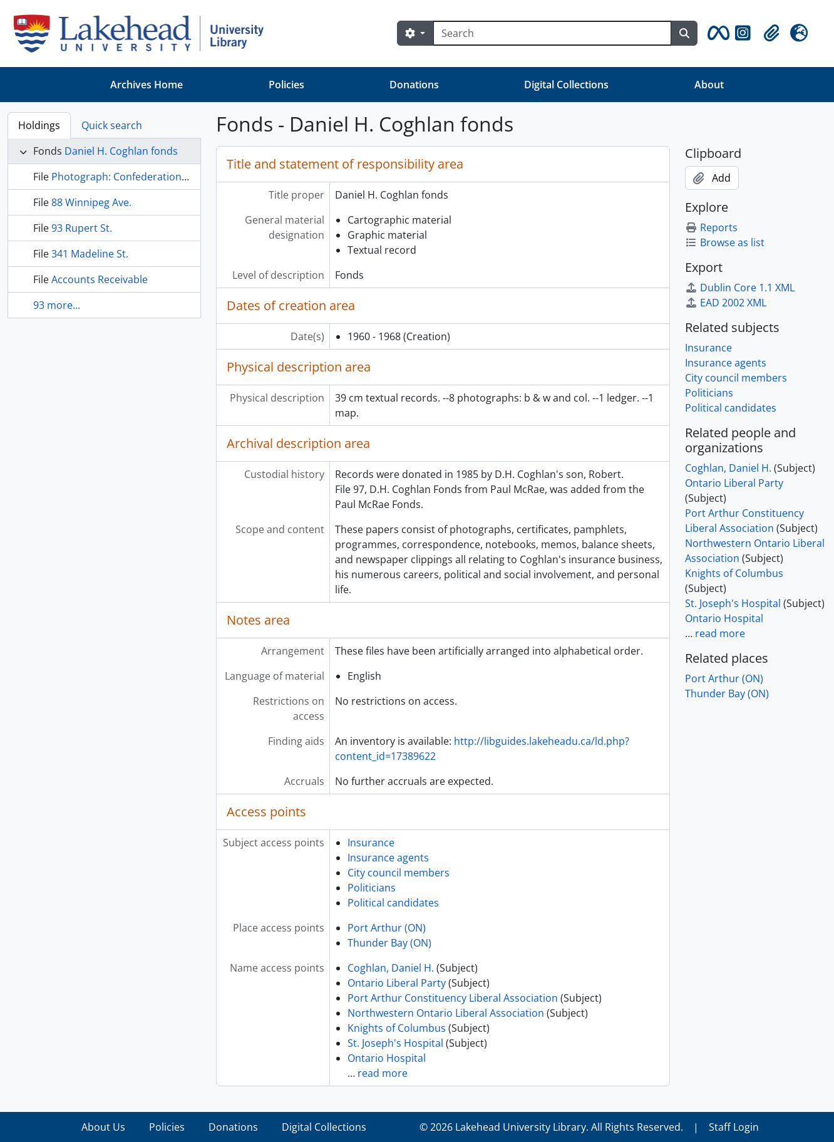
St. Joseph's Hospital (395, 1043)
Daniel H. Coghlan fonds (121, 151)
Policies (286, 84)
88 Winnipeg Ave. (91, 202)
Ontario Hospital (387, 1058)
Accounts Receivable (99, 279)
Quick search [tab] (111, 125)
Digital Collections (566, 84)
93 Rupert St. (81, 228)
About (709, 84)
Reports (711, 227)
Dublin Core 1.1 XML (740, 287)
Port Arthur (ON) (387, 928)
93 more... (56, 305)
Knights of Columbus (397, 1028)
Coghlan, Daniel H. (391, 968)
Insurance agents (388, 857)
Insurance (371, 842)
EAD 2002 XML (725, 302)
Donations (414, 84)
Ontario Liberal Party (397, 983)
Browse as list (724, 242)
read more (383, 1073)
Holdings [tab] (39, 125)
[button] (716, 33)
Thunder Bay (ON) (389, 943)
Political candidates (393, 903)
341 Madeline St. (89, 254)
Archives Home (146, 84)
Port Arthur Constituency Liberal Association (453, 998)
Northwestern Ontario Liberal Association (446, 1013)
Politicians (372, 888)
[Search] (552, 33)
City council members (399, 873)
